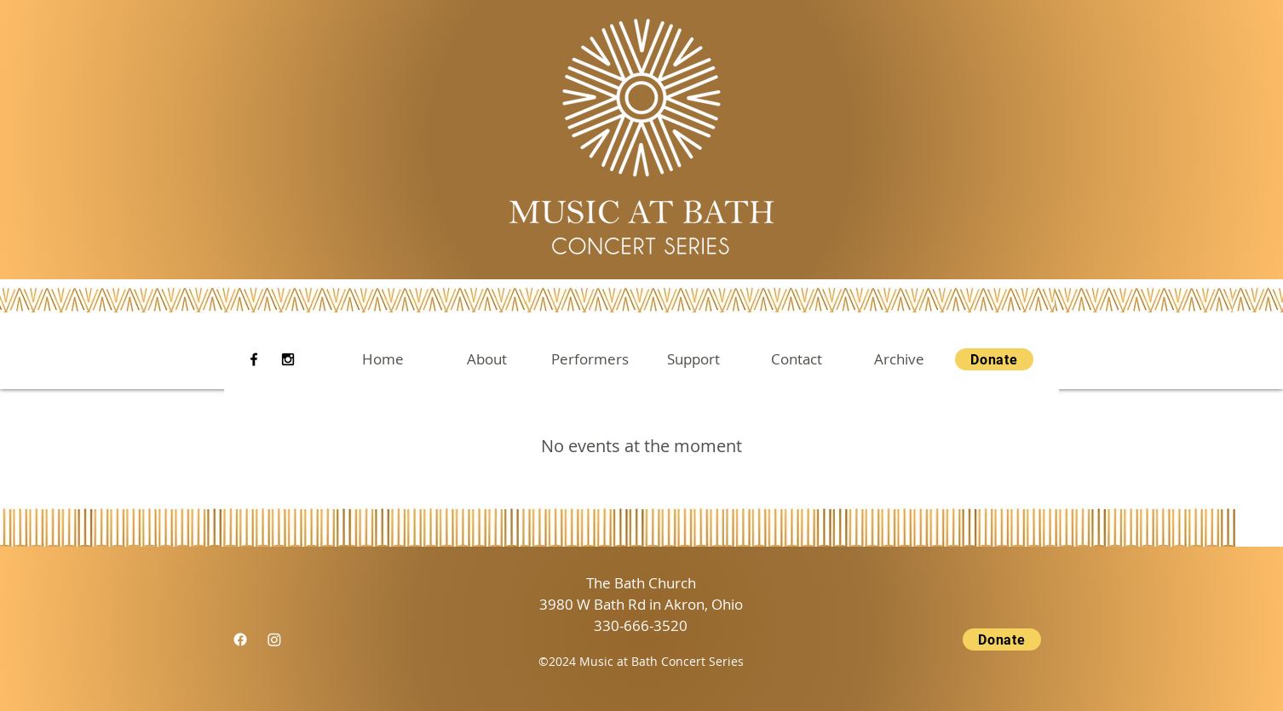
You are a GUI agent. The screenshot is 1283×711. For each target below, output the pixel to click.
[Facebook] (253, 359)
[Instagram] (287, 359)
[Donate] (994, 359)
